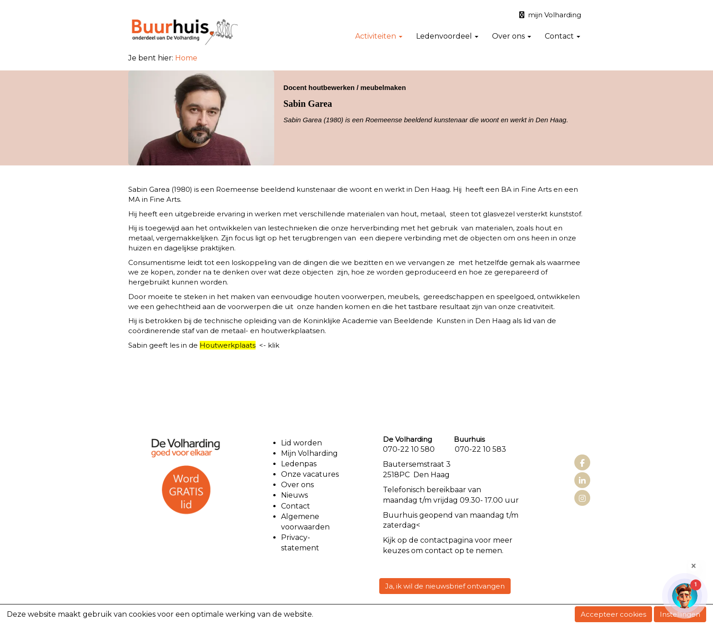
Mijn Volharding (309, 453)
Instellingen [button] (680, 614)
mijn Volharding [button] (550, 14)
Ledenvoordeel (447, 36)
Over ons (511, 36)
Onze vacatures (311, 474)
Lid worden (301, 443)
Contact (562, 36)
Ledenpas (298, 463)
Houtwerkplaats (228, 345)
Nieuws (294, 495)
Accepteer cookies (613, 614)
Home (186, 58)
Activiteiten (378, 36)
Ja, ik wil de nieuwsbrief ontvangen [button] (445, 586)
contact (434, 540)
